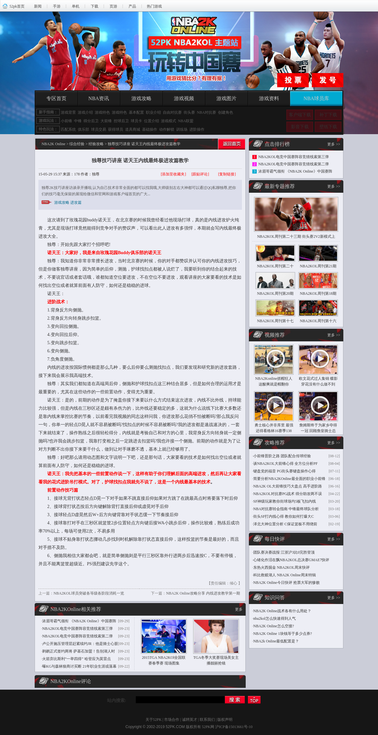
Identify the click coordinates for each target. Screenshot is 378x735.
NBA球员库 (316, 98)
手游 (56, 6)
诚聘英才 (189, 719)
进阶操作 (196, 129)
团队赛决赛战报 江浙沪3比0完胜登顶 (284, 552)
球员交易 (98, 129)
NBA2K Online (54, 144)
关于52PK (154, 719)
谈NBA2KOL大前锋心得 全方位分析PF (285, 463)
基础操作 (149, 129)
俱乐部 (83, 129)
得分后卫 (91, 121)
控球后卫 (121, 121)
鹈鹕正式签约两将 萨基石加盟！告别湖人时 (78, 651)
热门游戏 (154, 6)
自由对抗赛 (172, 112)
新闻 (38, 6)
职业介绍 (153, 112)
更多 (239, 609)
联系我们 (207, 719)
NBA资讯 (99, 98)
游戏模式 (168, 121)
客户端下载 (300, 114)
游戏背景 (68, 112)
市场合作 (171, 719)
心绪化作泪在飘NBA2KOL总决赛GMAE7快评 (291, 560)
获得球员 (115, 129)
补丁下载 (328, 114)
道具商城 (132, 129)
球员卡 (136, 121)
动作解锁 (166, 129)
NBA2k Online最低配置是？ (276, 641)
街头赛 (189, 112)
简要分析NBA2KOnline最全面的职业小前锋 (289, 478)
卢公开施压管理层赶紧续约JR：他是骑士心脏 (80, 643)
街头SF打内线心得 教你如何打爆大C (283, 516)
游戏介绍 (85, 112)
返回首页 (231, 145)
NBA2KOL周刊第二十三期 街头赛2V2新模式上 (296, 236)
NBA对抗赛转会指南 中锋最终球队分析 (286, 509)
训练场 (181, 129)
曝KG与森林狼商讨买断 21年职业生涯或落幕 (79, 666)
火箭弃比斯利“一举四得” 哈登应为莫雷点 (76, 659)
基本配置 (136, 112)
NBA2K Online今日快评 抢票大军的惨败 (286, 582)
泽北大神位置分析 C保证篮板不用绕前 (285, 524)
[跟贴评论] (200, 174)
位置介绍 (151, 121)
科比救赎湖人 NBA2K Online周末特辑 (284, 575)
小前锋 (66, 121)
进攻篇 (76, 202)
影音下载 (300, 126)
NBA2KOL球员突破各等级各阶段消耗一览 (89, 593)
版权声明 (224, 719)
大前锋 (106, 121)
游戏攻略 (141, 98)
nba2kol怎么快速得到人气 (274, 618)
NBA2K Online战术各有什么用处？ (282, 611)
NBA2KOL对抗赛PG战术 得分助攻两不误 (287, 494)
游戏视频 (184, 98)
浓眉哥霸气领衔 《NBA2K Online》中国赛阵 (79, 621)
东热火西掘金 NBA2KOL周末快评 (281, 567)
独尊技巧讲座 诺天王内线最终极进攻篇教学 (140, 160)
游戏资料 (269, 98)
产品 (132, 6)
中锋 (78, 121)
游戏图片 (226, 98)
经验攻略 (96, 144)
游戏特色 (102, 112)
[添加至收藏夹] (173, 174)
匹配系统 (68, 129)
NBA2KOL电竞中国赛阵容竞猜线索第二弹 (77, 636)
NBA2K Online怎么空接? (273, 626)
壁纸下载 (328, 126)
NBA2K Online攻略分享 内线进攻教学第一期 (203, 593)
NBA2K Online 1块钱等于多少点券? (282, 633)
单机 (75, 6)
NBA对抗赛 (206, 112)
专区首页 (56, 98)
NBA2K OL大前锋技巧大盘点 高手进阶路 (287, 486)
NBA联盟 (185, 121)
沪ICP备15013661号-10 (234, 727)
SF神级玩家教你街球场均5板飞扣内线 (284, 501)
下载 (94, 6)
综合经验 (76, 144)
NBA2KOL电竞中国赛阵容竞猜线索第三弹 (77, 628)
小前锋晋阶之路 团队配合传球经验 (282, 456)
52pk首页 (17, 6)
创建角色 (225, 112)
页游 (113, 6)
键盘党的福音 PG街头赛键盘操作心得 (284, 471)
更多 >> (333, 144)
